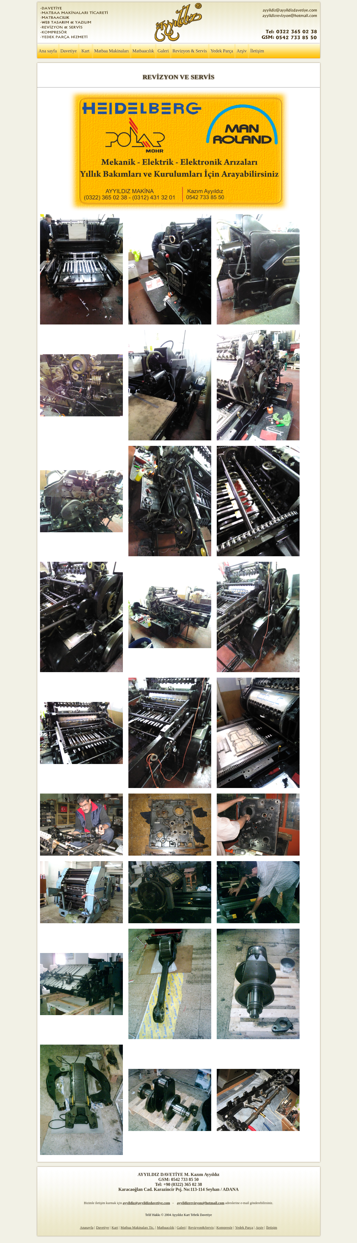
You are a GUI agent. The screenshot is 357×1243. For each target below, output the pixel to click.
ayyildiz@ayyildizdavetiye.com (146, 1203)
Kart (85, 51)
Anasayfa (86, 1227)
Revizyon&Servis (201, 1227)
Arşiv (242, 51)
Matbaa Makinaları (111, 51)
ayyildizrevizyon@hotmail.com (200, 1203)
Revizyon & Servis (189, 51)
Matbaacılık (143, 51)
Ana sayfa (48, 51)
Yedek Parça (221, 51)
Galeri (163, 51)
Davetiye (68, 51)
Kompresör (224, 1227)
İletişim (257, 51)
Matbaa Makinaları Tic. (137, 1227)
